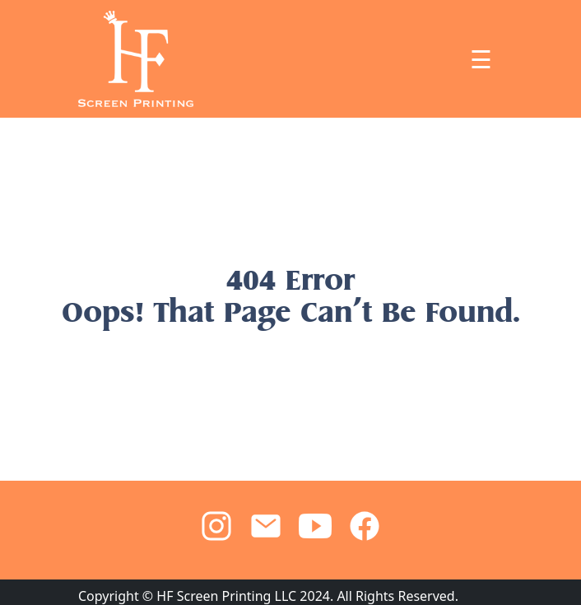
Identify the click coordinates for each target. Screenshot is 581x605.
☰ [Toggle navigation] (481, 59)
